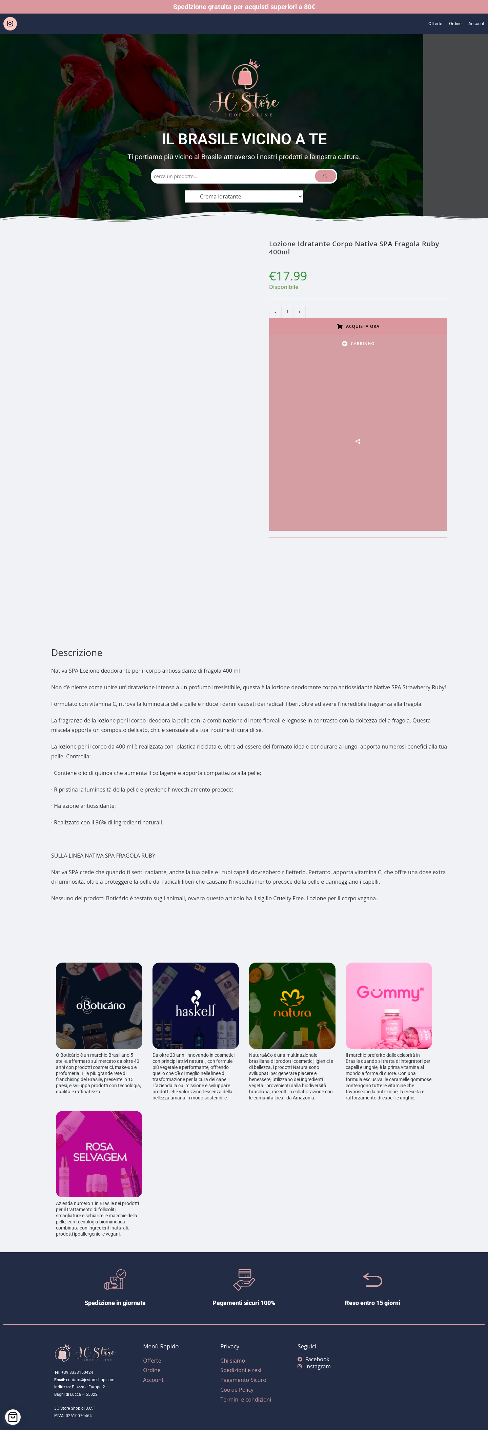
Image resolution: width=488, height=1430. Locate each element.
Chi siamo (232, 1360)
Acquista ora (363, 326)
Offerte (427, 23)
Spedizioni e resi (240, 1370)
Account (474, 23)
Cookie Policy (236, 1389)
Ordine (450, 23)
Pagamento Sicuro (243, 1380)
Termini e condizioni (245, 1399)
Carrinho (362, 343)
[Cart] (13, 1417)
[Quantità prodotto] (287, 312)
